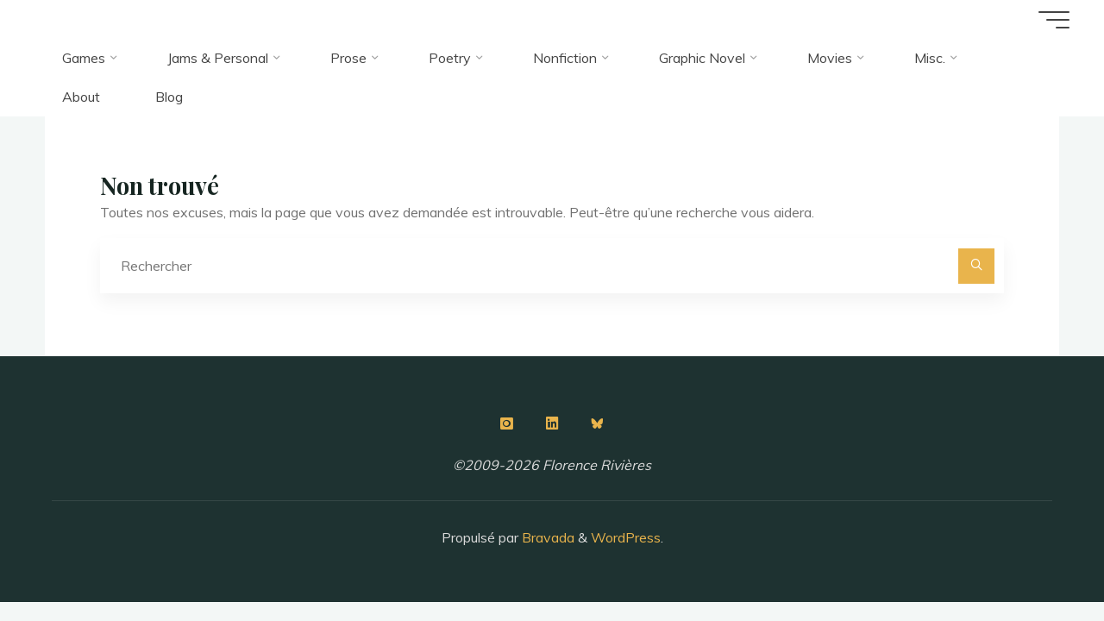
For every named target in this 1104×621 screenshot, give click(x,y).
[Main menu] (1054, 19)
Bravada (546, 537)
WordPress (626, 537)
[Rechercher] (976, 266)
